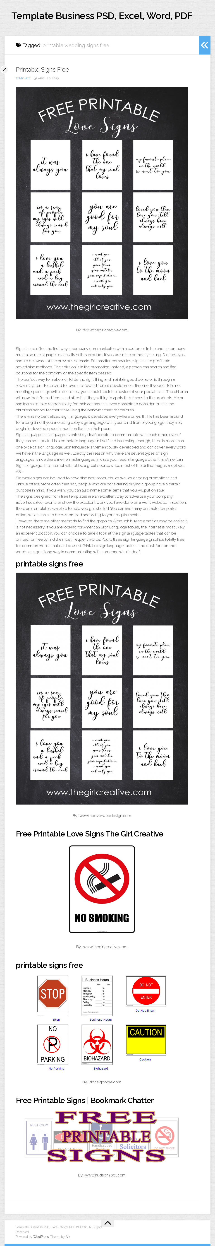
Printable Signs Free (42, 69)
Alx (68, 1237)
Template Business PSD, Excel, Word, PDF (102, 15)
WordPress (41, 1237)
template (23, 78)
